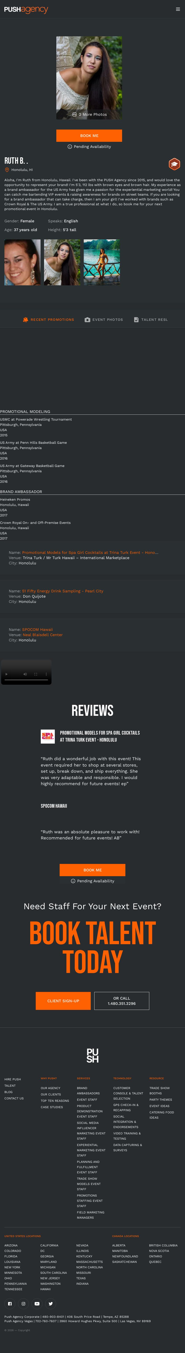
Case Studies (52, 1107)
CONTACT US (14, 1098)
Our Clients (51, 1094)
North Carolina (89, 1267)
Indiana (82, 1283)
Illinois (82, 1251)
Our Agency (50, 1088)
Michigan (47, 1267)
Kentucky (84, 1256)
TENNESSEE (13, 1289)
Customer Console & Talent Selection (128, 1093)
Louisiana (12, 1262)
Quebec (155, 1262)
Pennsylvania (15, 1283)
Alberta (118, 1245)
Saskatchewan (124, 1262)
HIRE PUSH (12, 1079)
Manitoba (120, 1251)
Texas (81, 1278)
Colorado (12, 1251)
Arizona (11, 1245)
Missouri (83, 1272)
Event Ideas (159, 1106)
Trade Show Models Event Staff (89, 1184)
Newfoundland (125, 1256)
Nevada (82, 1245)
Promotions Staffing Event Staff (90, 1201)
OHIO (8, 1278)
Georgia (47, 1256)
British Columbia (163, 1245)
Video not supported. (26, 672)
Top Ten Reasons (55, 1100)
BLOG (8, 1092)
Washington (50, 1283)
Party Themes (160, 1099)
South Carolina (53, 1272)
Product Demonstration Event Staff (90, 1111)
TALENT (10, 1085)
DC (42, 1251)
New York (12, 1267)
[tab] (48, 322)
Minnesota (13, 1272)
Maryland (48, 1262)
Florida (10, 1256)
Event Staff (87, 1099)
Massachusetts (89, 1262)
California (49, 1245)
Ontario (155, 1256)
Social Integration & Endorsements (125, 1122)
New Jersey (50, 1278)
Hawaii (45, 1289)
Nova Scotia (159, 1251)
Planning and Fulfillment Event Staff (88, 1167)
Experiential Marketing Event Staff (91, 1150)
